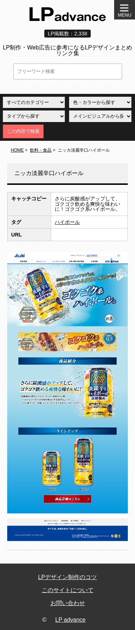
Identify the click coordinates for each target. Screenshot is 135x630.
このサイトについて (68, 590)
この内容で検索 (23, 131)
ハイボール (67, 222)
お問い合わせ (67, 603)
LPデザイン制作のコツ (67, 577)
